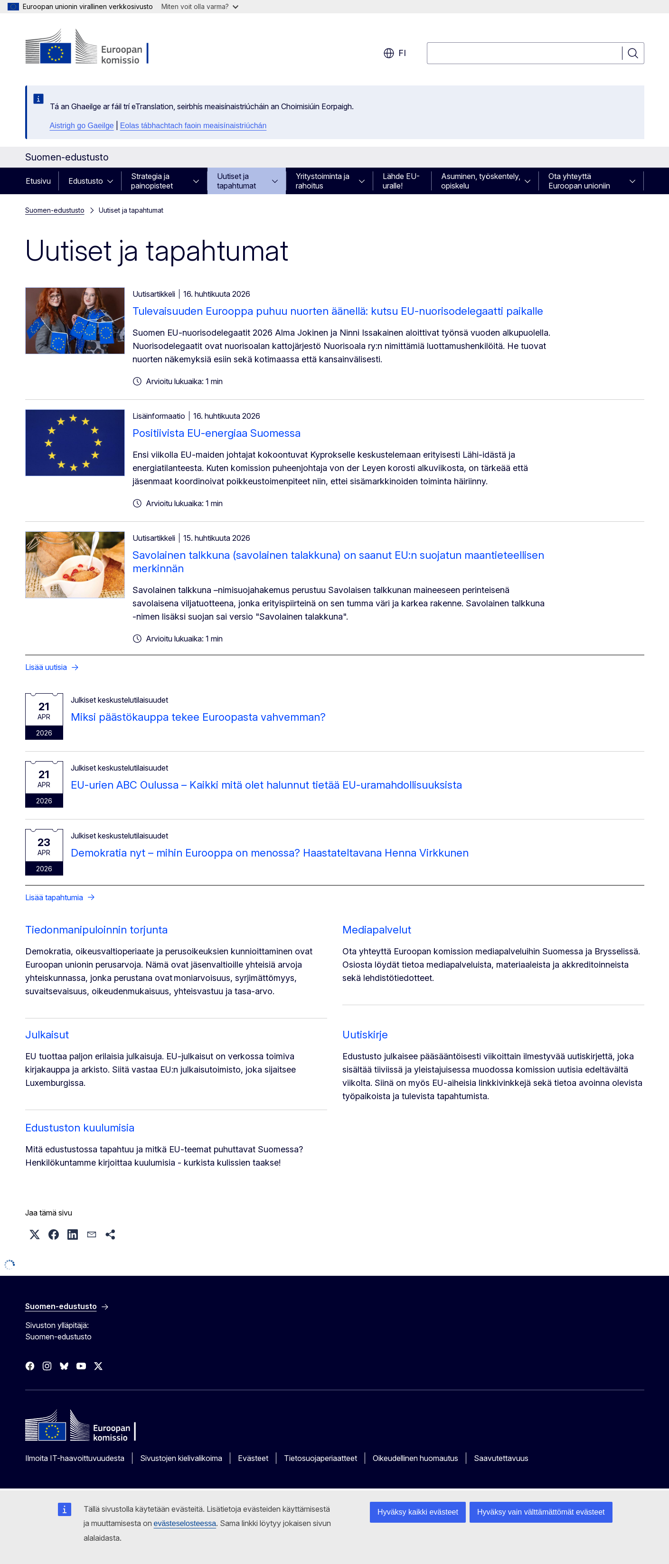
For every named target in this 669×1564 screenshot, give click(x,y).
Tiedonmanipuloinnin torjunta (96, 929)
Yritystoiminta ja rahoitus (322, 180)
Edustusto (85, 181)
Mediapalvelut (376, 929)
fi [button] (394, 53)
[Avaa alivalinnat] (113, 181)
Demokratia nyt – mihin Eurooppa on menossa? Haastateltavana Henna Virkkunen (270, 853)
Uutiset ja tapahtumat (236, 180)
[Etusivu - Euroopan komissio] (102, 47)
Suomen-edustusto (55, 210)
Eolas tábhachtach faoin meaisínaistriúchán (193, 126)
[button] (34, 1234)
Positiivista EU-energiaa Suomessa (216, 433)
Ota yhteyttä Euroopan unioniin (579, 180)
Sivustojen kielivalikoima (181, 1458)
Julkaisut (47, 1034)
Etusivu (38, 181)
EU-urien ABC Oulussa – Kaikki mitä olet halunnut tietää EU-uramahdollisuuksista (266, 785)
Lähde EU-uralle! (401, 180)
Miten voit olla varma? (199, 6)
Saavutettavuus (501, 1458)
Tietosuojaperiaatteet (320, 1458)
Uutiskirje (365, 1034)
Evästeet (253, 1458)
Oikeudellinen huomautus (415, 1458)
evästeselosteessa (185, 1523)
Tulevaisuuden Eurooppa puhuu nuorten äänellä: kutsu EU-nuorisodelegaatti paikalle (337, 311)
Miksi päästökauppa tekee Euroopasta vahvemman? (198, 717)
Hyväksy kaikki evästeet (417, 1512)
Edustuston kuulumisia (79, 1127)
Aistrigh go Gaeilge (82, 126)
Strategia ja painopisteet (152, 180)
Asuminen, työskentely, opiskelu (480, 180)
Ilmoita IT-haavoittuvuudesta (74, 1458)
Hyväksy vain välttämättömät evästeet (541, 1512)
